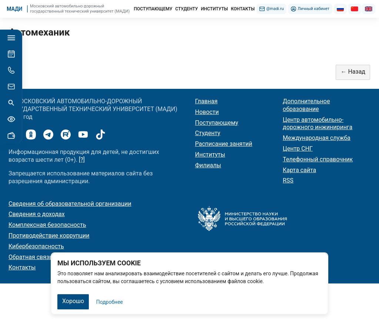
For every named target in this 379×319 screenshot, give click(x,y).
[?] (82, 159)
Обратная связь (31, 257)
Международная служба (317, 137)
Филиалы (208, 165)
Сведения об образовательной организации (70, 203)
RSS (288, 180)
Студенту (207, 133)
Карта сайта (299, 170)
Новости (207, 111)
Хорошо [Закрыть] (73, 301)
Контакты (22, 267)
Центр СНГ (298, 148)
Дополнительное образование (306, 105)
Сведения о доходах (37, 214)
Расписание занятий (223, 143)
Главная (206, 101)
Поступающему (216, 122)
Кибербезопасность (36, 246)
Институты (210, 154)
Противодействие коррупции (49, 235)
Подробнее (109, 302)
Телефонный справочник (318, 159)
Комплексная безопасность (47, 224)
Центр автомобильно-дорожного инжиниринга (317, 123)
